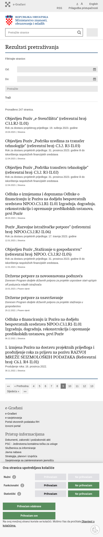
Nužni (7, 484)
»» (25, 391)
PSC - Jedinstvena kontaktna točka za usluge (31, 443)
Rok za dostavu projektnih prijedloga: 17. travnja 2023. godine (51, 231)
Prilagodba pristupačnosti (83, 8)
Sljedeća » (13, 391)
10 (69, 386)
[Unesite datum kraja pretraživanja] (57, 79)
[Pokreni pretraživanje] (79, 32)
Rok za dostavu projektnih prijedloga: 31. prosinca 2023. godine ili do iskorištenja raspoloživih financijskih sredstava (51, 147)
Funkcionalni (11, 492)
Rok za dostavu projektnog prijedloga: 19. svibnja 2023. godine (51, 122)
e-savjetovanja (13, 417)
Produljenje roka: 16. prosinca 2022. (51, 356)
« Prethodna (21, 386)
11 (77, 386)
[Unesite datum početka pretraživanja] (57, 69)
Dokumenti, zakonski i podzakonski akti (28, 439)
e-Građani (11, 413)
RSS (59, 8)
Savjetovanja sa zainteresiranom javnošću (29, 460)
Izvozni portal (12, 425)
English (93, 3)
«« (8, 386)
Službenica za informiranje (20, 448)
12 (84, 386)
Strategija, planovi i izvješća (21, 456)
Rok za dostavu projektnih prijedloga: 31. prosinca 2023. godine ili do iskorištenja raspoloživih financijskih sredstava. (51, 255)
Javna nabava (13, 452)
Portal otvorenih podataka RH (22, 421)
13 (91, 386)
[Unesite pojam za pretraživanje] (21, 32)
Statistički (9, 501)
